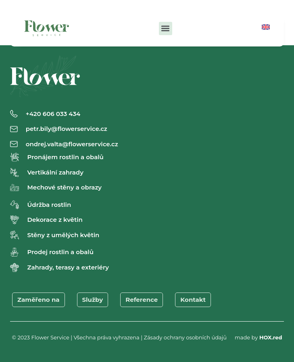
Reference (141, 299)
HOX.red (270, 337)
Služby (92, 299)
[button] (165, 28)
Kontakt (193, 299)
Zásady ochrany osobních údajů (185, 337)
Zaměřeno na (38, 299)
